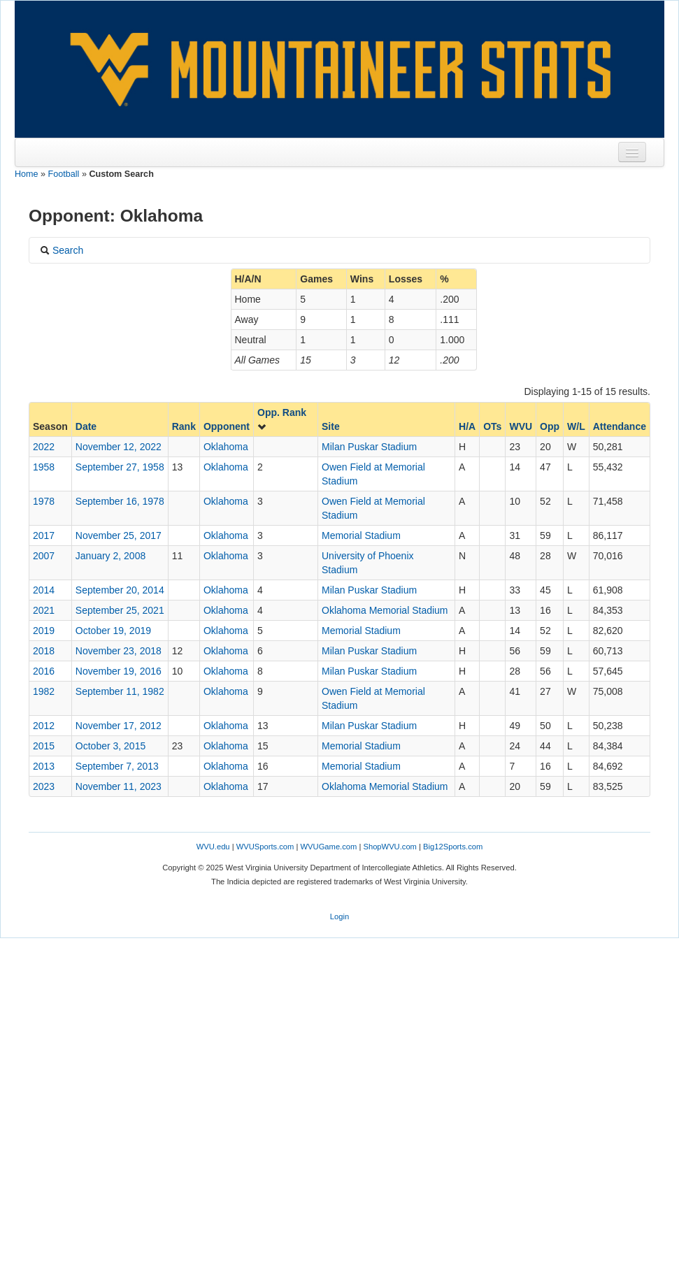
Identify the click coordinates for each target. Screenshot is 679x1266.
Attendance (619, 426)
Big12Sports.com (453, 846)
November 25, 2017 (119, 535)
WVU (520, 426)
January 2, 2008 (110, 555)
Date (86, 426)
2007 (44, 555)
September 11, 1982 (120, 691)
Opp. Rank (281, 419)
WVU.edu (213, 846)
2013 (44, 766)
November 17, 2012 (119, 725)
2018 (44, 650)
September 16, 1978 (120, 501)
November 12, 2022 (119, 446)
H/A (467, 426)
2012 (44, 725)
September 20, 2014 (120, 590)
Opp (549, 426)
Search (61, 250)
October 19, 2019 (113, 630)
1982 (44, 691)
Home (26, 174)
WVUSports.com (265, 846)
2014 (44, 590)
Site (331, 426)
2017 (44, 535)
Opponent (226, 426)
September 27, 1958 (120, 467)
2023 (44, 786)
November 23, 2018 (119, 650)
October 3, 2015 (110, 745)
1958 (44, 467)
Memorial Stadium (361, 535)
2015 (44, 745)
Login (339, 916)
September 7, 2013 (117, 766)
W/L (576, 426)
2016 (44, 671)
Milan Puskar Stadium (369, 446)
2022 (44, 446)
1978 (44, 501)
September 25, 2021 (120, 610)
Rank (184, 426)
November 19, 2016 (119, 671)
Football (64, 174)
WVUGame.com (329, 846)
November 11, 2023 (119, 786)
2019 (44, 630)
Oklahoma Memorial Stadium (385, 610)
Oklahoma (225, 446)
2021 (44, 610)
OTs (492, 426)
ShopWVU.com (389, 846)
